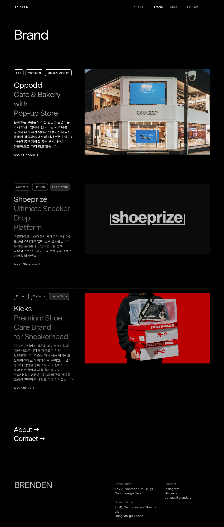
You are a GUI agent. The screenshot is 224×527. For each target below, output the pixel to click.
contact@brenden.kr (179, 498)
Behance (171, 493)
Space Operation (58, 72)
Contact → (29, 438)
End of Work (60, 187)
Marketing (34, 72)
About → (26, 429)
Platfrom (40, 187)
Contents (22, 187)
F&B (18, 72)
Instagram (172, 489)
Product (21, 296)
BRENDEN (21, 7)
